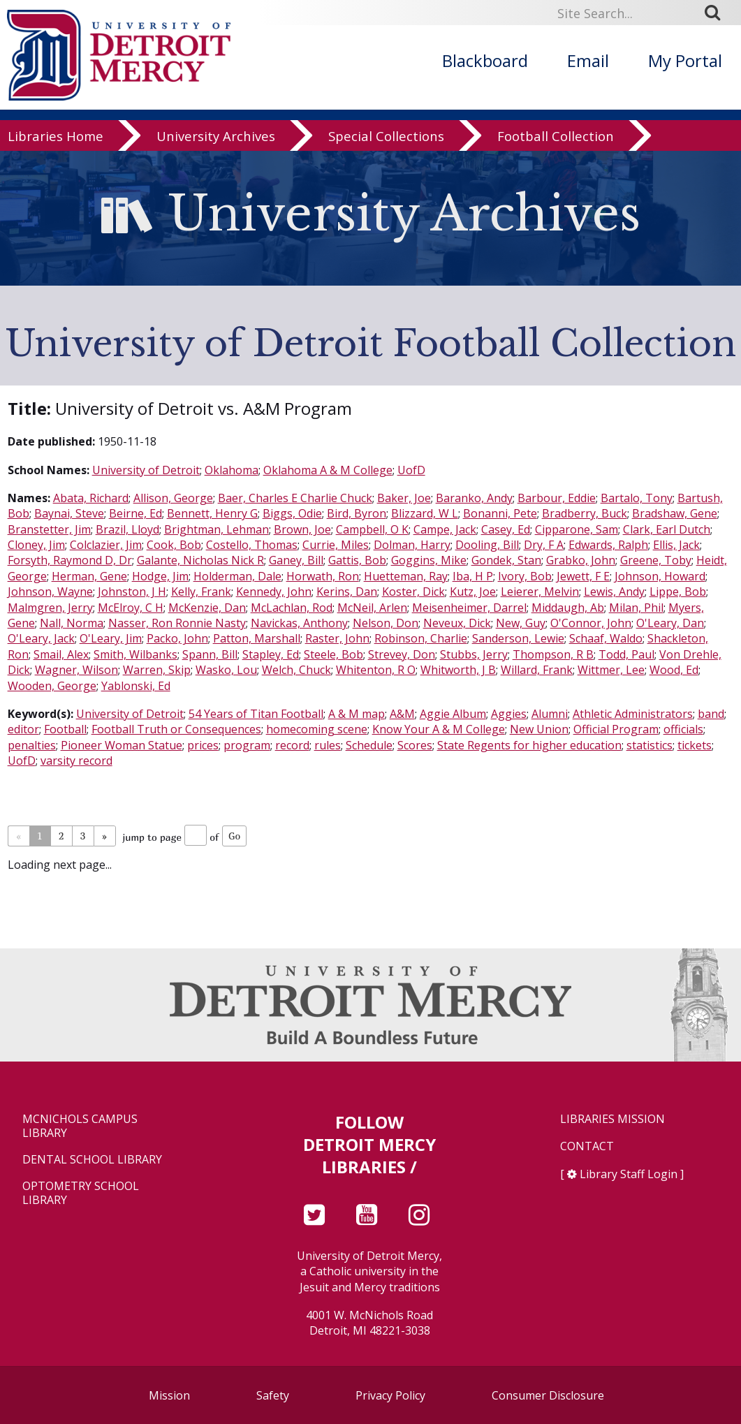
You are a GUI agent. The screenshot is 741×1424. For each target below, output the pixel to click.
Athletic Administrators (633, 713)
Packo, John (177, 638)
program (246, 745)
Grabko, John (580, 560)
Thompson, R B (553, 654)
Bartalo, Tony (637, 498)
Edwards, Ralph (608, 544)
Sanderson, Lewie (518, 638)
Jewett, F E (583, 576)
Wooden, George (52, 685)
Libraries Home (55, 136)
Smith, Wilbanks (135, 654)
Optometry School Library (80, 1193)
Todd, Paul (626, 654)
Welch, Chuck (296, 669)
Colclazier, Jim (106, 544)
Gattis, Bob (357, 560)
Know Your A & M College (438, 729)
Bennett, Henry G (212, 513)
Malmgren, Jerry (50, 607)
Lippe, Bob (678, 591)
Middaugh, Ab (567, 607)
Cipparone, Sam (576, 529)
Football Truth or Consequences (176, 729)
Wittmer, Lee (611, 669)
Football (65, 729)
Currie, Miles (335, 544)
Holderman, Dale (237, 576)
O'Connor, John (590, 623)
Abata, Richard (91, 498)
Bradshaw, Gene (674, 513)
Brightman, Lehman (216, 529)
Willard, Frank (537, 669)
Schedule (369, 745)
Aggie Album (453, 713)
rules (327, 745)
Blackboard (485, 60)
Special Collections (386, 136)
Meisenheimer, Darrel (469, 607)
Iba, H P (473, 576)
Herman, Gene (89, 576)
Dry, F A (544, 544)
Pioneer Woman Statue (121, 745)
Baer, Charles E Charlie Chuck (295, 498)
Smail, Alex (61, 654)
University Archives (215, 136)
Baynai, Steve (69, 513)
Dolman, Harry (412, 544)
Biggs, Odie (292, 513)
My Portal (685, 60)
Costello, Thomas (252, 544)
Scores (414, 745)
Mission (169, 1395)
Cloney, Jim (36, 544)
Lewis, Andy (614, 591)
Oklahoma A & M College (327, 470)
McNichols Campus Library (80, 1126)
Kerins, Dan (346, 591)
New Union (539, 729)
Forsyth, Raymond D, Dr (70, 560)
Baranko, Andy (474, 498)
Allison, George (173, 498)
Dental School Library (92, 1159)
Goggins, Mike (429, 560)
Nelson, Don (385, 623)
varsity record (76, 760)
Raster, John (337, 638)
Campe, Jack (444, 529)
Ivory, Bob (525, 576)
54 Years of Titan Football (256, 713)
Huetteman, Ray (406, 576)
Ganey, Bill (296, 560)
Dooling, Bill (487, 544)
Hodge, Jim (160, 576)
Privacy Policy (390, 1395)
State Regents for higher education (529, 745)
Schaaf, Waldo (606, 638)
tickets (694, 745)
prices (203, 745)
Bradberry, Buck (584, 513)
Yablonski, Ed (135, 685)
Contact (587, 1146)
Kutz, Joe (473, 591)
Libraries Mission (612, 1119)
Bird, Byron (356, 513)
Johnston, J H (132, 591)
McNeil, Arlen (372, 607)
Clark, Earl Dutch (666, 529)
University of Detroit (146, 470)
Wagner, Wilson (76, 669)
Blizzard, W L (424, 513)
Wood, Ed (674, 669)
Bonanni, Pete (500, 513)
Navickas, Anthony (299, 623)
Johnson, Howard (660, 576)
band (711, 713)
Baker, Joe (404, 498)
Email (588, 60)
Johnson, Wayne (50, 591)
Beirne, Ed (135, 513)
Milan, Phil (636, 607)
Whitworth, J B (458, 669)
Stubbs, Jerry (474, 654)
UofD (411, 470)
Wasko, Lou (226, 669)
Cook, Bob (174, 544)
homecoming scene (316, 729)
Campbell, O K (372, 529)
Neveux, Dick (457, 623)
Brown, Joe (302, 529)
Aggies (509, 713)
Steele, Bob (333, 654)
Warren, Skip (157, 669)
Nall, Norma (71, 623)
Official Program (616, 729)
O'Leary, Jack (41, 638)
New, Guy (520, 623)
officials (683, 729)
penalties (32, 745)
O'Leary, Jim (111, 638)
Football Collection (555, 136)
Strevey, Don (401, 654)
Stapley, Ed (270, 654)
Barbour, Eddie (557, 498)
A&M (402, 713)
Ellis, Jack (676, 544)
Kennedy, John (273, 591)
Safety (272, 1395)
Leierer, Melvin (540, 591)
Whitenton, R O (376, 669)
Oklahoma (231, 470)
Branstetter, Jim (49, 529)
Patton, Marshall (256, 638)
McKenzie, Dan (207, 607)
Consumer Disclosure (548, 1395)
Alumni (549, 713)
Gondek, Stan (506, 560)
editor (23, 729)
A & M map (356, 713)
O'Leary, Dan (670, 623)
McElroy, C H (130, 607)
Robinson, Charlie (420, 638)
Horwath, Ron (322, 576)
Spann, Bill (209, 654)
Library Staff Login (628, 1174)
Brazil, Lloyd (127, 529)
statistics (649, 745)
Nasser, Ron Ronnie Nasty (177, 623)
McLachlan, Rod (291, 607)
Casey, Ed (505, 529)
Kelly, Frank (201, 591)
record (292, 745)
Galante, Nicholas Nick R (200, 560)
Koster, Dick (413, 591)
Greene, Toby (655, 560)
